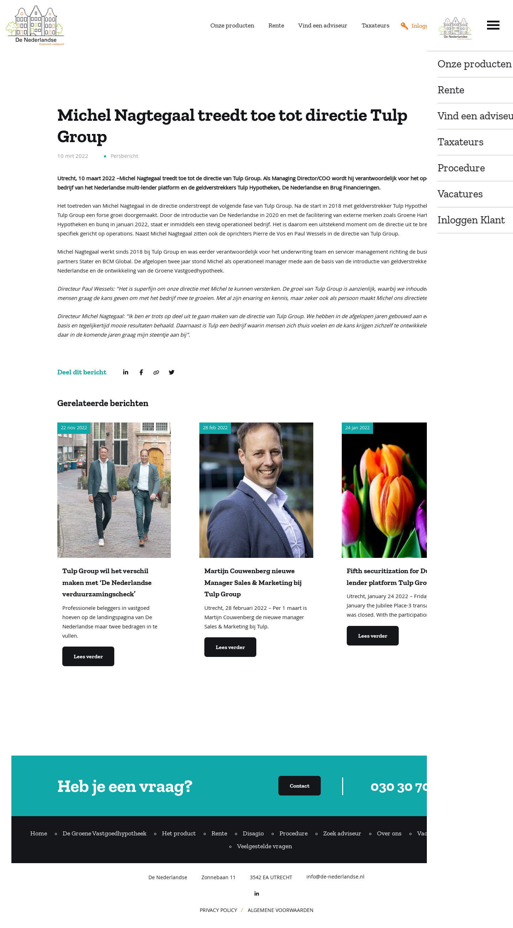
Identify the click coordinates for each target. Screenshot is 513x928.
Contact (472, 833)
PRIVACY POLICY (218, 911)
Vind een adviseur (322, 25)
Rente (276, 25)
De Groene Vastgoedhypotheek (104, 833)
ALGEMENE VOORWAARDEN (281, 911)
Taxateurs (375, 25)
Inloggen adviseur (437, 26)
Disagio (253, 833)
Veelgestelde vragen (264, 846)
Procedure (293, 833)
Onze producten (232, 25)
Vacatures (431, 833)
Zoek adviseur (342, 833)
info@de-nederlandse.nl (336, 878)
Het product (179, 833)
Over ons (389, 833)
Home (38, 833)
